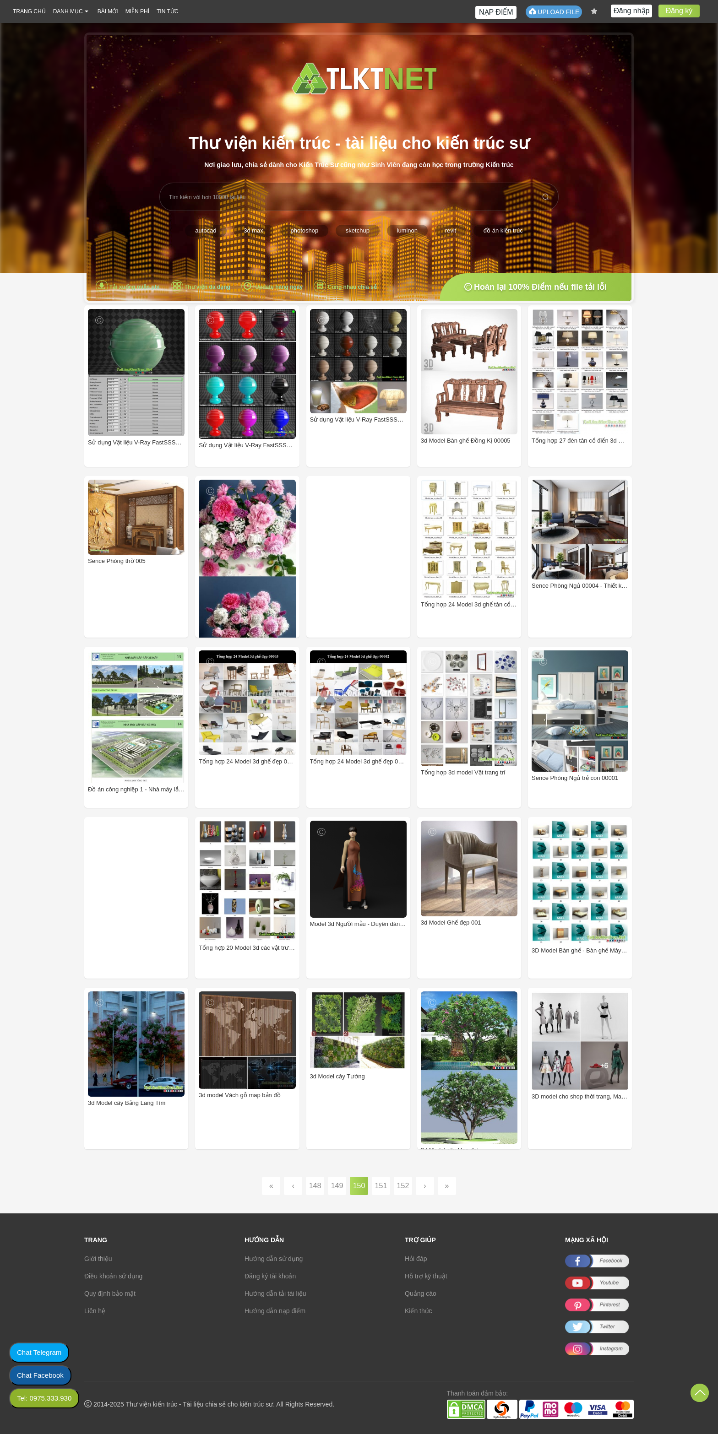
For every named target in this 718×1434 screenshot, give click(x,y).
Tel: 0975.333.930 (44, 1398)
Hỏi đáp (416, 1258)
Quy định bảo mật (110, 1293)
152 (403, 1186)
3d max (253, 230)
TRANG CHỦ (29, 11)
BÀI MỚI (108, 11)
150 (359, 1186)
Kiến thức (418, 1311)
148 (315, 1186)
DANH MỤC (68, 11)
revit (451, 230)
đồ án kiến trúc (503, 230)
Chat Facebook (40, 1375)
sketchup (358, 230)
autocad (205, 230)
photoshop (304, 230)
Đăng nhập (631, 11)
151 (381, 1186)
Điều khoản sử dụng (113, 1276)
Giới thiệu (98, 1258)
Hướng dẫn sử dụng (274, 1258)
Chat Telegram (39, 1352)
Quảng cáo (420, 1293)
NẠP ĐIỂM (496, 12)
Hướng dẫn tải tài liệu (275, 1293)
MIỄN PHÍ (137, 11)
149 (337, 1186)
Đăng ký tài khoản (270, 1276)
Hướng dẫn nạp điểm (275, 1311)
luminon (407, 230)
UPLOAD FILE (553, 12)
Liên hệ (94, 1311)
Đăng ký (679, 11)
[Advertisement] (371, 571)
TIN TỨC (167, 11)
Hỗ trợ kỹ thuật (426, 1276)
